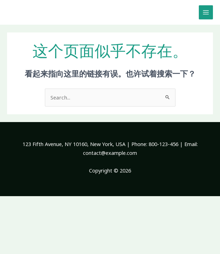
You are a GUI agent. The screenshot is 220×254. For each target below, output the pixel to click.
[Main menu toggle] (206, 12)
